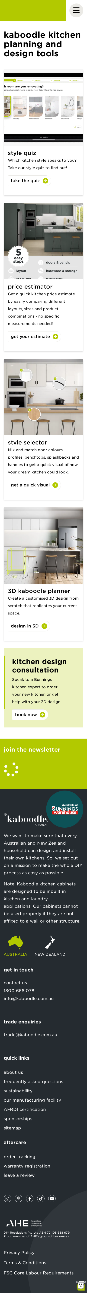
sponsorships (18, 1118)
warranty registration (27, 1166)
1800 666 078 (19, 990)
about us (13, 1072)
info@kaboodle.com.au (29, 998)
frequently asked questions (33, 1081)
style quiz (22, 153)
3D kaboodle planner (39, 591)
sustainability (18, 1090)
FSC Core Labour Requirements (39, 1272)
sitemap (12, 1128)
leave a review (19, 1175)
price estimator (30, 286)
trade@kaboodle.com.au (30, 1034)
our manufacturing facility (32, 1100)
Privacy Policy (19, 1252)
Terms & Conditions (25, 1262)
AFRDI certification (25, 1109)
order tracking (19, 1156)
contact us (15, 982)
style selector (27, 442)
